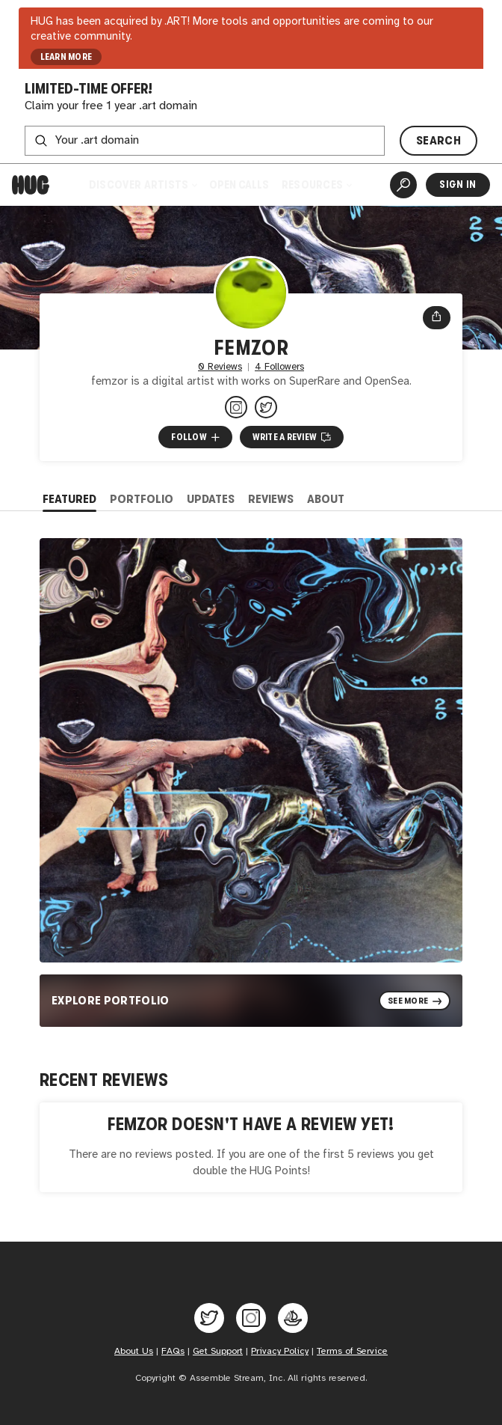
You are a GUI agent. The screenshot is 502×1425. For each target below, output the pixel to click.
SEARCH (438, 140)
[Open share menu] (436, 317)
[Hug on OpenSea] (293, 1318)
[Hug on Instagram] (251, 1318)
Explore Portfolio (111, 1000)
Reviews (271, 499)
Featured (69, 499)
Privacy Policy (280, 1351)
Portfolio (141, 499)
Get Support (218, 1351)
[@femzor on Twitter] (266, 407)
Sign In (457, 184)
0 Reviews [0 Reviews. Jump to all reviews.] (220, 367)
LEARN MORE (66, 57)
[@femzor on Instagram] (236, 407)
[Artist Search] (403, 184)
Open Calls (239, 184)
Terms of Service (352, 1351)
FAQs (173, 1351)
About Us (133, 1351)
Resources (316, 184)
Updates (211, 499)
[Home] (30, 184)
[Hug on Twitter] (209, 1318)
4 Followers (279, 367)
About (325, 499)
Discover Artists (142, 184)
